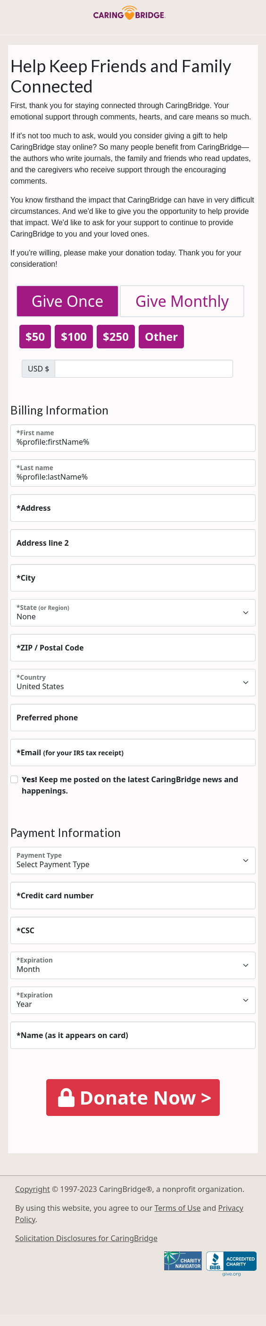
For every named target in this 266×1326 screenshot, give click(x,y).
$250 (116, 336)
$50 (35, 336)
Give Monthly (182, 301)
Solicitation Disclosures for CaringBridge (86, 1238)
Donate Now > (135, 1097)
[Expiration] (133, 965)
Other (161, 336)
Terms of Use (178, 1208)
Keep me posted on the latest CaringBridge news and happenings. (130, 785)
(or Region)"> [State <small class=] (133, 612)
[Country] (133, 682)
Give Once (67, 301)
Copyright (32, 1189)
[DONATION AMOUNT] (144, 369)
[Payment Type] (133, 860)
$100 (74, 336)
